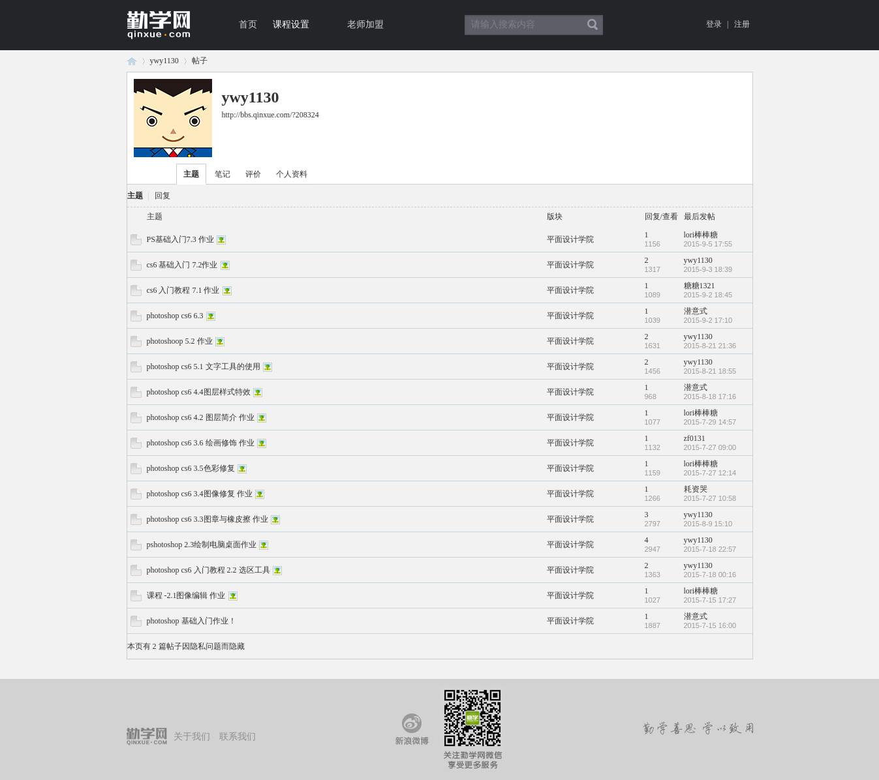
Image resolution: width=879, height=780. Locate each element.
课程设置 (291, 24)
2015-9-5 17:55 (708, 244)
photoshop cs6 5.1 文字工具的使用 (203, 366)
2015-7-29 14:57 (710, 422)
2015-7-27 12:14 (710, 473)
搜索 (592, 25)
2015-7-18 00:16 (710, 574)
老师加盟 (365, 24)
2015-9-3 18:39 (708, 269)
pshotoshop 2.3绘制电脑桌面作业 (202, 544)
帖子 (200, 60)
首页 (248, 24)
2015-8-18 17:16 (710, 396)
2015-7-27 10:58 (710, 498)
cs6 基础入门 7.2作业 (182, 264)
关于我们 (192, 737)
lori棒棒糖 (701, 234)
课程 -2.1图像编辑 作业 (186, 595)
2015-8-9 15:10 (708, 524)
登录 (714, 24)
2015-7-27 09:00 (710, 447)
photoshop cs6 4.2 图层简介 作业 (200, 417)
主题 (191, 174)
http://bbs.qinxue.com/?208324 (270, 114)
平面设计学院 (570, 239)
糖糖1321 (699, 285)
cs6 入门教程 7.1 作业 (183, 290)
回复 (162, 195)
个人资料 (291, 174)
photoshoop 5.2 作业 (180, 341)
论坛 (132, 61)
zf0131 (694, 438)
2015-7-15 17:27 (710, 600)
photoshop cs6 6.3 (175, 315)
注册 (742, 24)
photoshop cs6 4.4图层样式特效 (199, 392)
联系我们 (237, 737)
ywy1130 (164, 60)
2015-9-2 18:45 (708, 295)
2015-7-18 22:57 (710, 549)
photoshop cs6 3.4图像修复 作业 (200, 493)
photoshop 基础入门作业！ (191, 620)
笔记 (222, 174)
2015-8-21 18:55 (710, 371)
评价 (253, 174)
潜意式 (695, 311)
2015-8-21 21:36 (710, 346)
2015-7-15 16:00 (710, 625)
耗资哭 (695, 489)
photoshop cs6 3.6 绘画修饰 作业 (200, 442)
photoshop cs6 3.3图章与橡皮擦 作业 (207, 519)
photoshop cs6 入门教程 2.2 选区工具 (208, 570)
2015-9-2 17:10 (708, 320)
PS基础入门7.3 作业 (180, 239)
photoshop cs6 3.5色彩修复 (191, 468)
